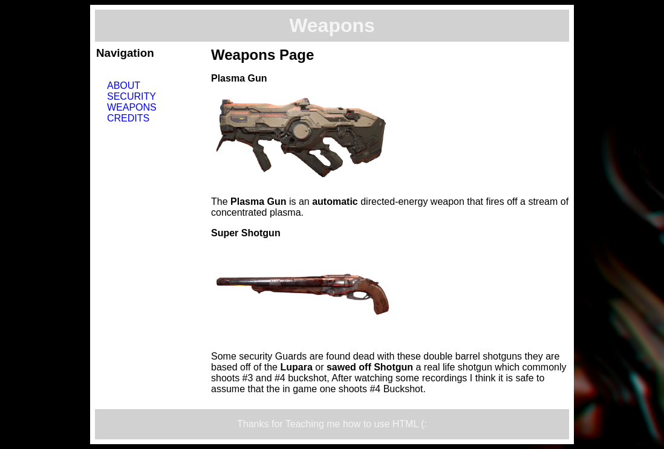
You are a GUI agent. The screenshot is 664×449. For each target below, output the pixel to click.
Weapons (132, 107)
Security (131, 96)
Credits (128, 118)
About (123, 85)
